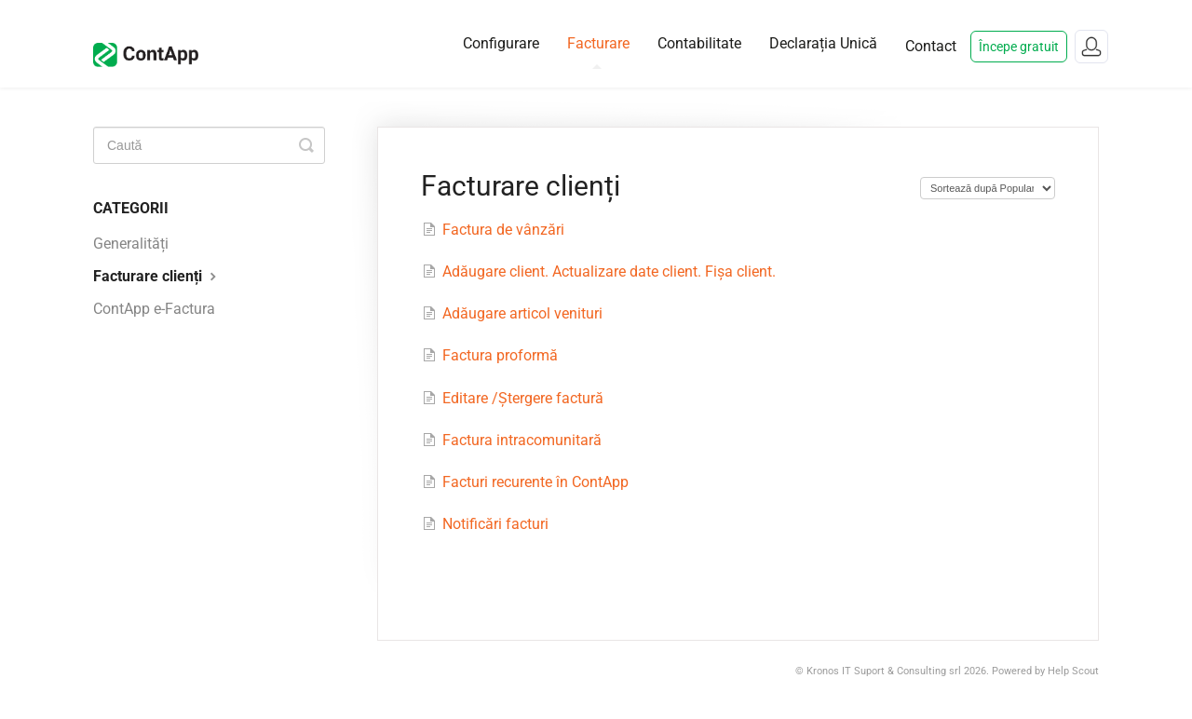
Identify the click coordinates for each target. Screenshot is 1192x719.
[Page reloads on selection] (987, 188)
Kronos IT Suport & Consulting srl (883, 671)
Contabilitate (699, 43)
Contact (930, 46)
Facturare (598, 51)
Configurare (501, 43)
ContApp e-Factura (154, 309)
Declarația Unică (823, 43)
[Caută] (209, 145)
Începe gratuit (1019, 46)
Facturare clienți (157, 276)
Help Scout (1073, 671)
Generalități (131, 243)
